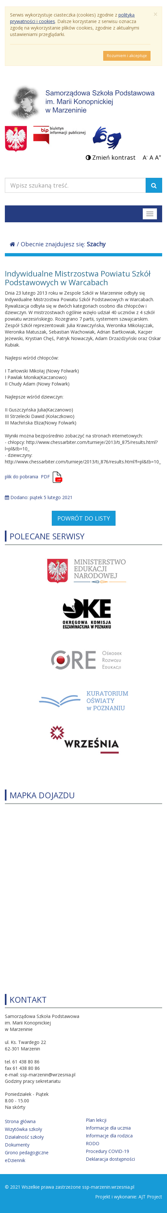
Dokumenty (17, 1145)
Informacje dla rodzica (109, 1136)
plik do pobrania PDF (27, 476)
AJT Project (150, 1197)
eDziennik (15, 1160)
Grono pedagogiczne (27, 1152)
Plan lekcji (96, 1120)
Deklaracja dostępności (110, 1159)
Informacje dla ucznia (108, 1128)
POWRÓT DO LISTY (83, 518)
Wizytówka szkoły (23, 1129)
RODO (92, 1143)
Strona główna (20, 1121)
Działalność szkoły (24, 1137)
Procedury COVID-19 (107, 1151)
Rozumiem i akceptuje (127, 55)
